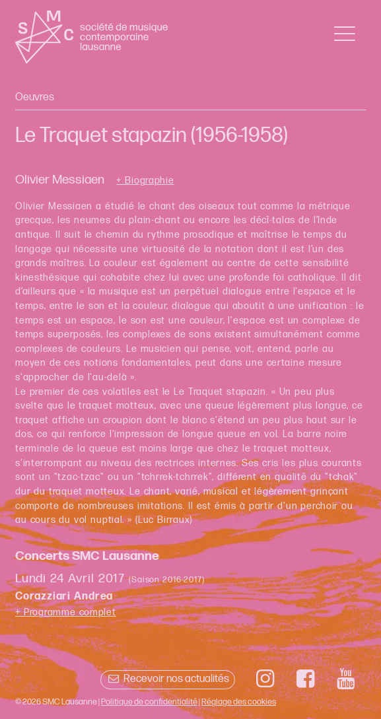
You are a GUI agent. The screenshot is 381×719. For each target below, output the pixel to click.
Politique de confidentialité (149, 702)
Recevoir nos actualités (167, 679)
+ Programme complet (65, 612)
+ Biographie (145, 181)
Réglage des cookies (238, 702)
